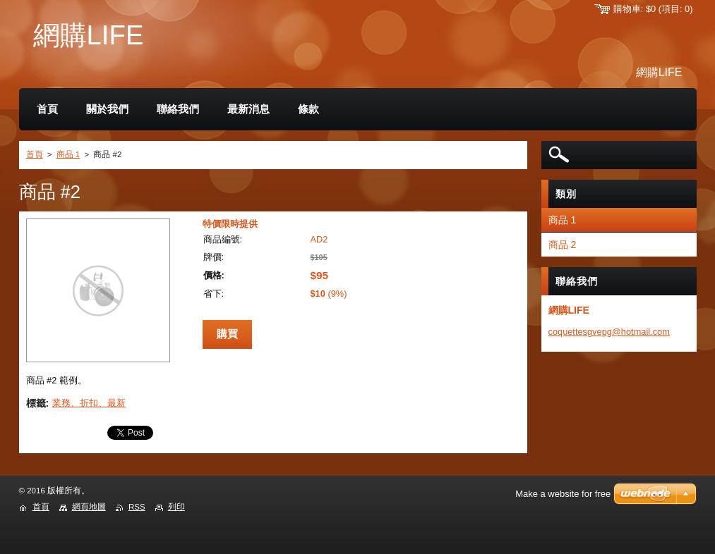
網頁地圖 (89, 507)
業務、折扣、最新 (89, 403)
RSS (136, 507)
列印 (176, 507)
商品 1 (68, 154)
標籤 (36, 403)
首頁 (34, 154)
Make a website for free (563, 493)
